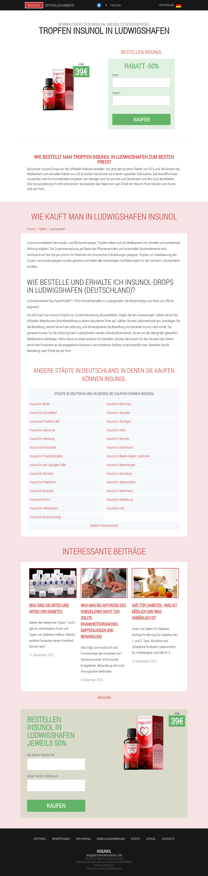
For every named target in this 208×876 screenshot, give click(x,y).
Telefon (116, 93)
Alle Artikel (104, 697)
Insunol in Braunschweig (45, 517)
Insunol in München (118, 404)
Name (115, 75)
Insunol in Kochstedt (43, 447)
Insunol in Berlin (40, 404)
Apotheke (39, 839)
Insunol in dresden (118, 412)
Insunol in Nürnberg (119, 473)
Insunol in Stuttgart (118, 421)
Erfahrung (83, 839)
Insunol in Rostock (41, 490)
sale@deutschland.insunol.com (104, 855)
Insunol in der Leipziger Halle (48, 465)
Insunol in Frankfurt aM (44, 421)
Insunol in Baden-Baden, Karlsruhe (128, 456)
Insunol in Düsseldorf (43, 412)
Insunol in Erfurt (40, 499)
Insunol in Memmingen (120, 465)
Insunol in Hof (115, 508)
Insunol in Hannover (42, 430)
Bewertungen (61, 839)
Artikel (151, 839)
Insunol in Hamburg (42, 438)
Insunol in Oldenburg (119, 499)
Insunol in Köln (115, 430)
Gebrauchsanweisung (111, 839)
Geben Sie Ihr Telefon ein (42, 776)
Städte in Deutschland (104, 525)
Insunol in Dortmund (119, 447)
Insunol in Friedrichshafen (46, 456)
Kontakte (168, 839)
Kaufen (142, 119)
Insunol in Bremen (117, 438)
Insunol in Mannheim (119, 490)
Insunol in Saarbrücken (121, 482)
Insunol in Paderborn (43, 482)
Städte (135, 839)
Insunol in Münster (41, 473)
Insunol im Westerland (44, 508)
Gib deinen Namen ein (40, 755)
